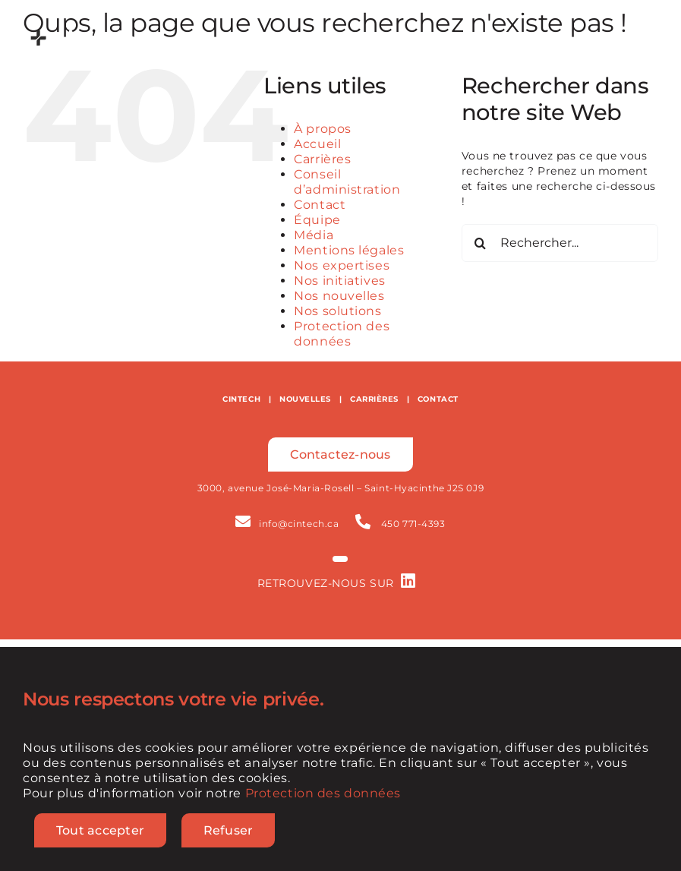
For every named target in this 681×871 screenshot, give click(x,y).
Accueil (317, 144)
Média (313, 235)
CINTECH (241, 399)
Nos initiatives (339, 280)
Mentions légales (349, 250)
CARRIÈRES (374, 399)
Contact (319, 204)
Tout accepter (100, 830)
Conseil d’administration (347, 182)
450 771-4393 (413, 523)
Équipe (317, 220)
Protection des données (341, 334)
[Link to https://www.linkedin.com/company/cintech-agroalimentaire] (408, 581)
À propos (322, 128)
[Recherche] (481, 243)
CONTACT (438, 399)
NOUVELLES (305, 399)
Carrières (322, 159)
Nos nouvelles (339, 296)
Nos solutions (337, 311)
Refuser (228, 830)
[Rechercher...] (560, 243)
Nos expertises (341, 265)
